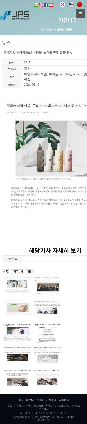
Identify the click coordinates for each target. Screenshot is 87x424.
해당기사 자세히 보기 (55, 250)
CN (81, 6)
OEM (40, 400)
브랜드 (30, 400)
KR (64, 6)
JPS (21, 400)
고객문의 (64, 400)
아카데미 (51, 400)
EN (72, 6)
